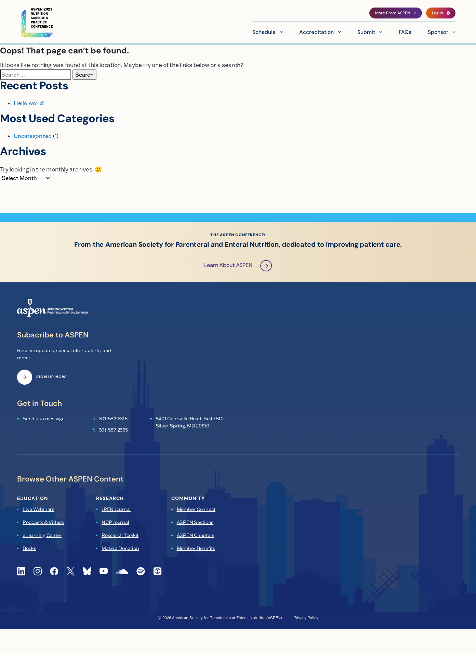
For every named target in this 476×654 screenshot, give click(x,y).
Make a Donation (120, 549)
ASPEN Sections (195, 523)
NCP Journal (115, 523)
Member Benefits (196, 549)
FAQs (405, 32)
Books (29, 549)
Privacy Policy (305, 617)
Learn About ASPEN (238, 266)
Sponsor (438, 32)
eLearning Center (42, 536)
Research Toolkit (120, 536)
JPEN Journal (116, 509)
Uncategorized (33, 135)
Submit (366, 32)
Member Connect (196, 509)
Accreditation (316, 32)
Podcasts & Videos (43, 523)
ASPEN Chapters (196, 536)
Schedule (264, 32)
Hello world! (29, 103)
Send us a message (44, 419)
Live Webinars (38, 509)
